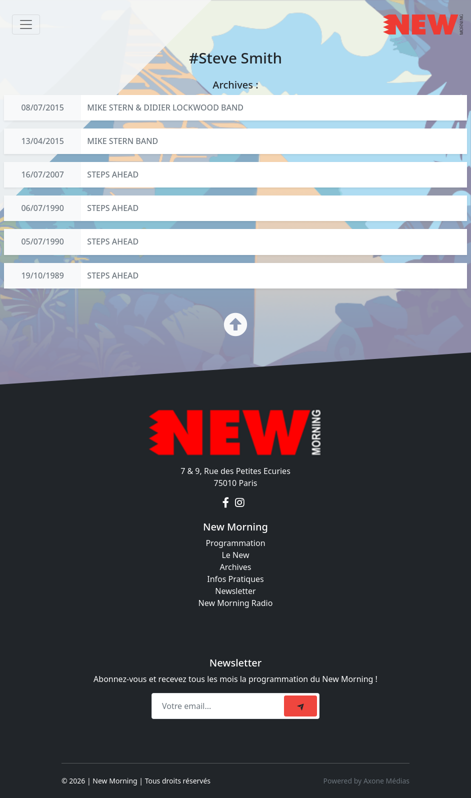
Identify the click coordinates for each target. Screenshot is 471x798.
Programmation (235, 543)
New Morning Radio (235, 603)
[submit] (300, 706)
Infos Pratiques (235, 579)
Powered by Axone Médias (367, 781)
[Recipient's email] (219, 706)
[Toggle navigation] (26, 24)
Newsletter (235, 591)
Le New (235, 555)
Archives (235, 567)
